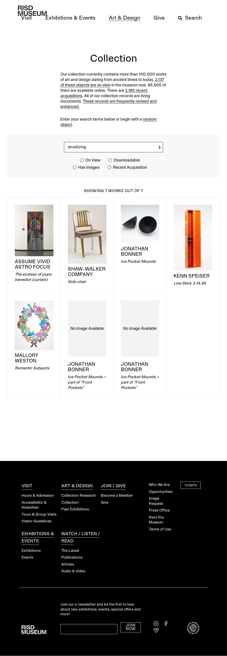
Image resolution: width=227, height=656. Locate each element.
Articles (67, 564)
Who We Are (159, 485)
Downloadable (127, 160)
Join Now (131, 627)
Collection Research (78, 495)
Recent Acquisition (130, 167)
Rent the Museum (156, 520)
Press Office (159, 510)
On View (92, 160)
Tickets (190, 485)
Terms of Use (160, 529)
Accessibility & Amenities (34, 505)
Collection (70, 502)
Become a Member (117, 495)
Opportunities (160, 492)
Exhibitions (31, 551)
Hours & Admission (38, 495)
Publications (71, 557)
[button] (26, 18)
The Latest (70, 551)
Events (27, 557)
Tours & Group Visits (39, 514)
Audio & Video (73, 571)
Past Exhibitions (75, 509)
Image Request (156, 501)
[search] (160, 147)
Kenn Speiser (191, 276)
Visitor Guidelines (36, 521)
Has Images (88, 167)
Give (104, 502)
